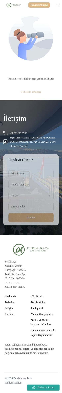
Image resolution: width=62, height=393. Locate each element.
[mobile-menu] (56, 5)
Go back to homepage (31, 92)
